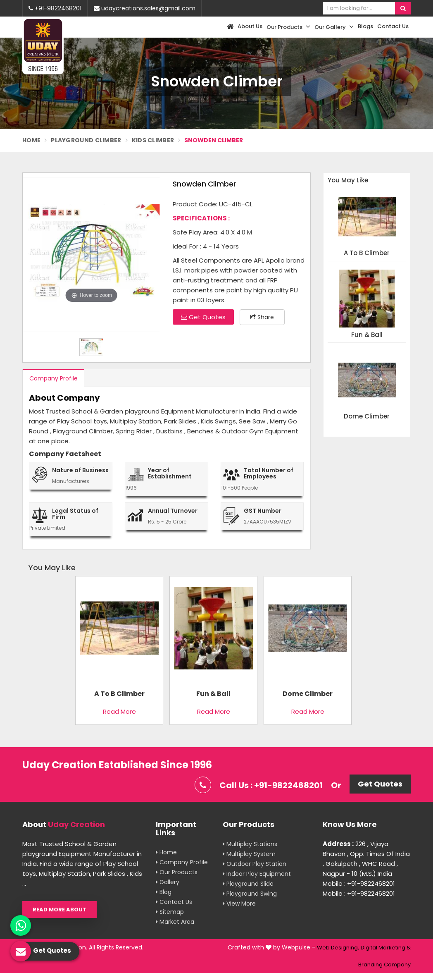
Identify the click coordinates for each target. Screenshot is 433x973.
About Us (250, 26)
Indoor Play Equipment (257, 874)
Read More (119, 711)
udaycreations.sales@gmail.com (144, 8)
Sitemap (170, 912)
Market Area (175, 922)
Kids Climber (153, 140)
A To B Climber (367, 253)
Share (262, 317)
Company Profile (53, 378)
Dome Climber (367, 416)
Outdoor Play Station (254, 864)
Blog (163, 892)
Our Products (288, 27)
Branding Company (384, 964)
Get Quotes (203, 317)
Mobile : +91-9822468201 (359, 883)
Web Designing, (338, 947)
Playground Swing (250, 893)
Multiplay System (249, 854)
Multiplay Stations (250, 844)
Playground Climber (86, 140)
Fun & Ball (367, 335)
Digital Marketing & (386, 947)
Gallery (167, 882)
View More (239, 903)
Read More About (59, 909)
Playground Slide (248, 884)
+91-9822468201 (55, 8)
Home (31, 140)
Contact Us (393, 26)
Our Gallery (334, 27)
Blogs (365, 26)
